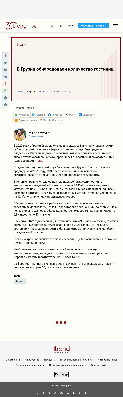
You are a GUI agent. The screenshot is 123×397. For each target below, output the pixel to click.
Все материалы (36, 136)
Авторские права (107, 359)
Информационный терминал (76, 359)
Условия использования (30, 365)
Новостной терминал (93, 25)
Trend (38, 160)
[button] (5, 56)
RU (69, 25)
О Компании (13, 359)
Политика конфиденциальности (67, 365)
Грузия (20, 281)
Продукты (49, 359)
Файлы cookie (99, 365)
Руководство (32, 359)
